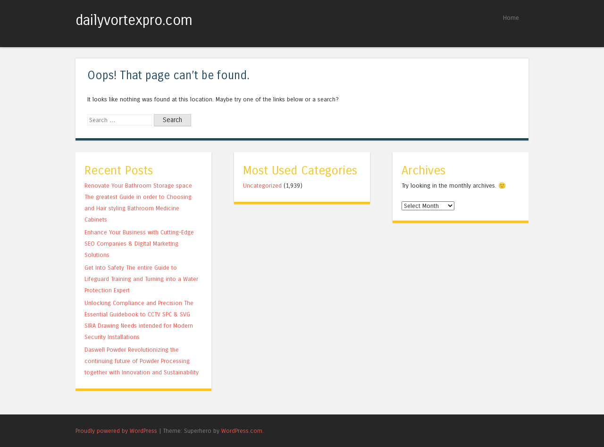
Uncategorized (262, 185)
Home (511, 17)
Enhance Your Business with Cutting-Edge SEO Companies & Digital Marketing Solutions (139, 243)
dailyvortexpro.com (134, 20)
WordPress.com (241, 430)
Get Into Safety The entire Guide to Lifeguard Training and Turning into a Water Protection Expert (141, 279)
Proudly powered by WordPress (116, 430)
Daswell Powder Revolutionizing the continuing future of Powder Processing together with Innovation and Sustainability (141, 361)
